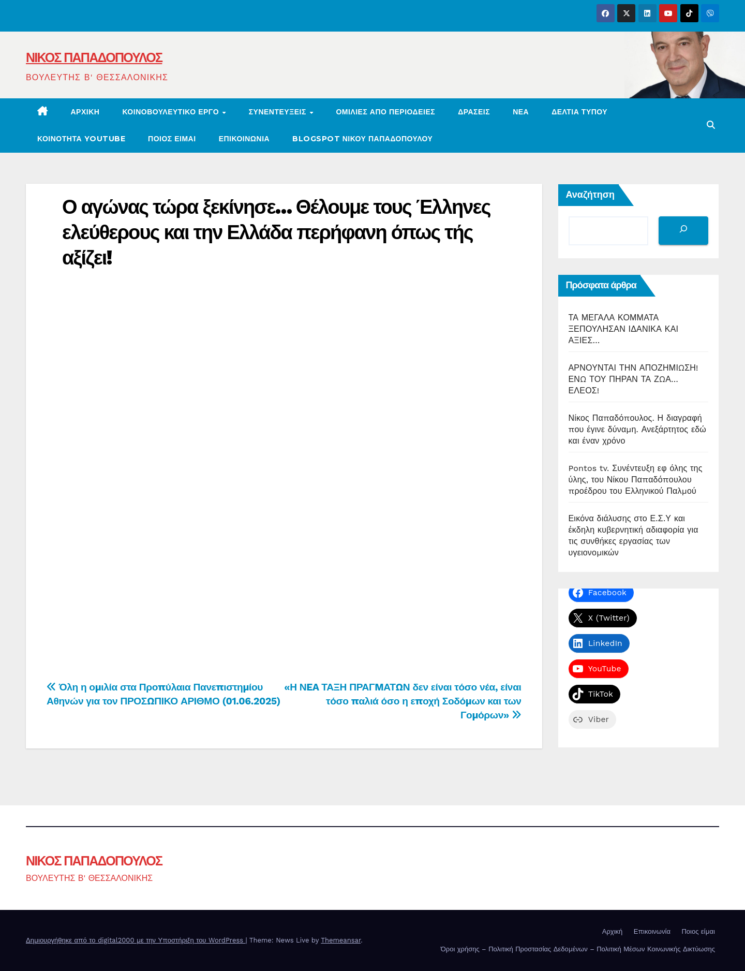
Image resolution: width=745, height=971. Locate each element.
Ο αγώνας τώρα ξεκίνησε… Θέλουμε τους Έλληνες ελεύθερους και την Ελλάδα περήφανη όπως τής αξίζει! (276, 232)
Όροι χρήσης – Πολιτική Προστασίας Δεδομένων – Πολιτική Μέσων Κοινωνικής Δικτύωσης (578, 949)
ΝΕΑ (521, 111)
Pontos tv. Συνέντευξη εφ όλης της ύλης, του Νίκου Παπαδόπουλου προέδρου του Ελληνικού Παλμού (636, 479)
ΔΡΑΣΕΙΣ (474, 111)
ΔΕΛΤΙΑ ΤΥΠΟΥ (579, 111)
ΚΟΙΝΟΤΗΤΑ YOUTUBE (81, 138)
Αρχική (85, 111)
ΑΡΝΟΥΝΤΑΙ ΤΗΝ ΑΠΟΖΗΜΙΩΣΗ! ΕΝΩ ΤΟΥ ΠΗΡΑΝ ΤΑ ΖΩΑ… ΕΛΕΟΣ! (633, 379)
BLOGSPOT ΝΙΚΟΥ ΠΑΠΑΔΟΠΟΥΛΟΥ (362, 138)
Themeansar (341, 940)
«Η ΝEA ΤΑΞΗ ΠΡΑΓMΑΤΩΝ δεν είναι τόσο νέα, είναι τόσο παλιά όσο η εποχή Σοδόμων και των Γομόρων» (402, 701)
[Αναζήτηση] (683, 230)
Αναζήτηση (590, 194)
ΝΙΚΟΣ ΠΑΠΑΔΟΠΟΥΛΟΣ (94, 57)
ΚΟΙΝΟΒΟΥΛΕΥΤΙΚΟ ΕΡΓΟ (171, 111)
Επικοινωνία (652, 931)
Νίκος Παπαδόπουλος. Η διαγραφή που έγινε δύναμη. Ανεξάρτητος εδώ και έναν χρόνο (638, 429)
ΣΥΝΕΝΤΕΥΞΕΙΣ (279, 111)
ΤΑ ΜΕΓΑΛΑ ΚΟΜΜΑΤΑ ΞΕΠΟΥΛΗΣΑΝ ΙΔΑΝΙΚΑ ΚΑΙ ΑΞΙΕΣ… (624, 329)
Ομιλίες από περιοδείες (385, 111)
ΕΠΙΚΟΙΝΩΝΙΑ (244, 138)
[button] (711, 125)
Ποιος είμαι (172, 138)
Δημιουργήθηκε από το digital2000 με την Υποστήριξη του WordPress (136, 940)
